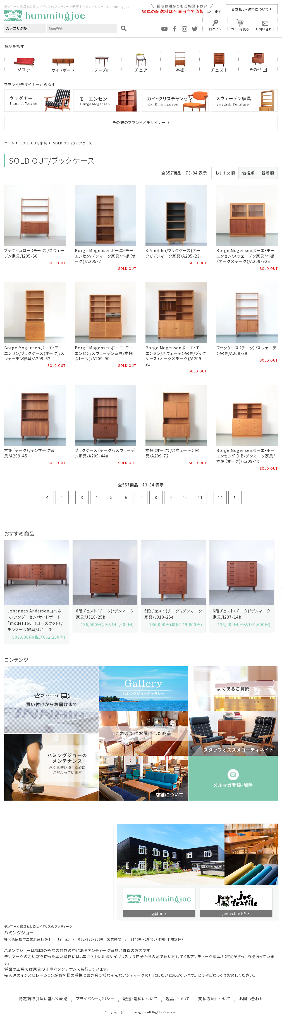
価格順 (248, 173)
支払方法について (214, 998)
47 (220, 497)
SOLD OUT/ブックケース (72, 142)
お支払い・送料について (250, 9)
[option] (36, 592)
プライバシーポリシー (95, 998)
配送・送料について (140, 998)
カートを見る (240, 29)
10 (185, 497)
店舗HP (157, 913)
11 (200, 497)
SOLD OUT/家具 (33, 142)
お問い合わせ (265, 29)
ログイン (215, 29)
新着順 (268, 173)
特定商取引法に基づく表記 (43, 998)
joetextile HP (235, 913)
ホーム (9, 142)
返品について (178, 998)
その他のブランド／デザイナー (139, 122)
